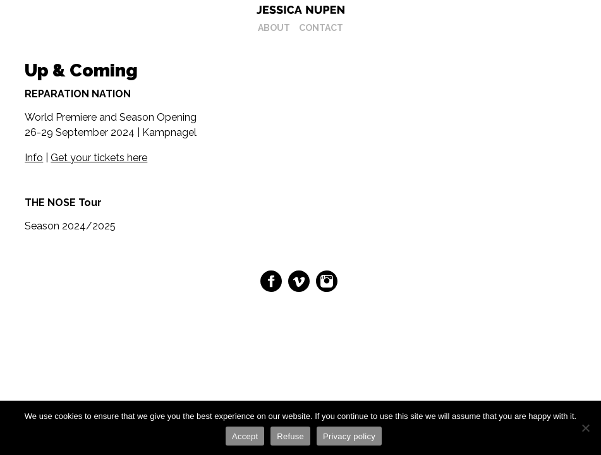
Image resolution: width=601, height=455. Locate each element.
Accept (245, 436)
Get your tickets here (99, 158)
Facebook (271, 281)
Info (34, 158)
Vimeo (299, 281)
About (274, 28)
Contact (321, 28)
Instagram (326, 281)
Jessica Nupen (300, 10)
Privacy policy (349, 436)
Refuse (290, 436)
